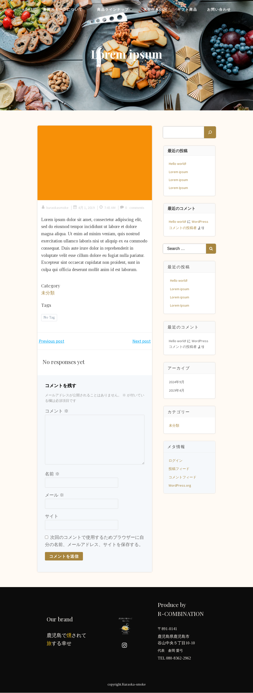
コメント (57, 411)
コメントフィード (183, 476)
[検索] (210, 132)
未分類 (48, 293)
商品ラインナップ (115, 10)
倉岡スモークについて (65, 10)
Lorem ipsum (178, 171)
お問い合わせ (219, 10)
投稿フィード (179, 468)
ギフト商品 (187, 10)
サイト (51, 516)
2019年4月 (177, 389)
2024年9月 (177, 381)
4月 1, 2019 (84, 208)
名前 (52, 474)
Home (27, 10)
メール (54, 495)
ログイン (176, 460)
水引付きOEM (155, 10)
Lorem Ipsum (178, 187)
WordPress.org (180, 484)
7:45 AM (107, 208)
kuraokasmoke (55, 208)
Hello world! (178, 163)
